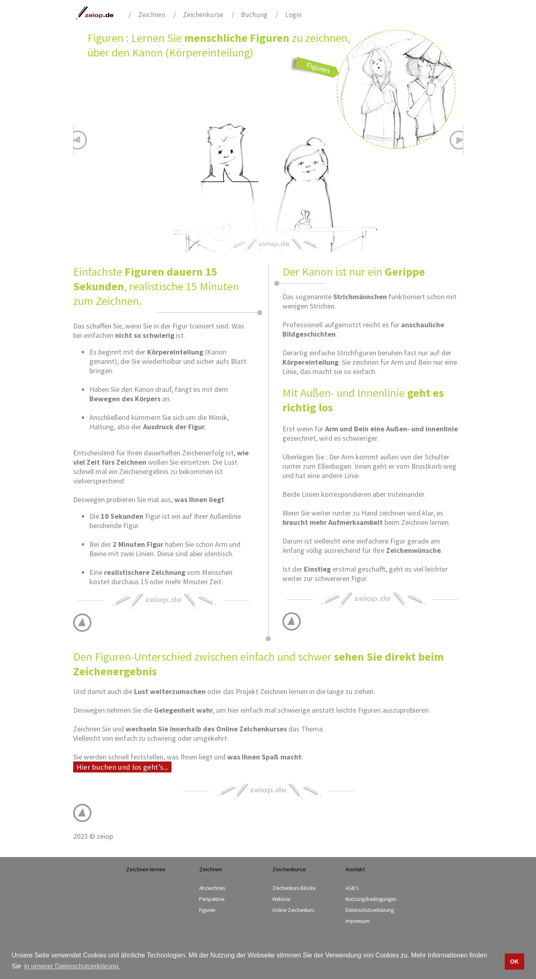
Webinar (281, 899)
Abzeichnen (212, 888)
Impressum (357, 921)
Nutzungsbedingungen (370, 899)
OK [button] (514, 961)
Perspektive (211, 899)
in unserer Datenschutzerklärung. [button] (72, 966)
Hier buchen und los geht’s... (122, 767)
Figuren (207, 910)
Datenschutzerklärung (369, 910)
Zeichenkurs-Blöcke (293, 888)
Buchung (254, 14)
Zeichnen (151, 14)
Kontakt (355, 869)
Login (293, 14)
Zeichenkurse (203, 14)
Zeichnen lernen (145, 869)
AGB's (351, 888)
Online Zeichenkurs (293, 910)
